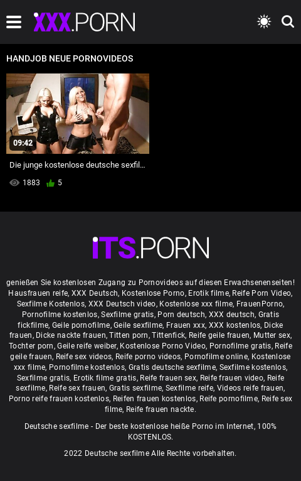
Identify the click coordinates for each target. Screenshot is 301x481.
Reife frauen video (231, 378)
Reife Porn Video (261, 293)
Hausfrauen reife (38, 293)
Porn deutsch (181, 314)
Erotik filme (208, 293)
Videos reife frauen (250, 388)
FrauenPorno (259, 304)
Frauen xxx (185, 325)
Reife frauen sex (168, 378)
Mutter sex (271, 335)
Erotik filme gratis (105, 378)
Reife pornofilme (228, 398)
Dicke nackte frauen (71, 335)
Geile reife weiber (86, 346)
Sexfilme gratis (127, 314)
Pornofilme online (216, 356)
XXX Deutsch (94, 293)
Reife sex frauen (77, 388)
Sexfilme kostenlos (252, 367)
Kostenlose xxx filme (196, 304)
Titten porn (128, 335)
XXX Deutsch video (122, 304)
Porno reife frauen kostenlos (59, 398)
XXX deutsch (232, 314)
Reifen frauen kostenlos (154, 398)
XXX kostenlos (235, 325)
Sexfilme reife (189, 388)
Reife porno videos (148, 356)
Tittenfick (168, 335)
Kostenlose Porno (153, 293)
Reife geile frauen (219, 335)
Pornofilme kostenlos (60, 314)
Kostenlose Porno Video (163, 346)
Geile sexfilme (138, 325)
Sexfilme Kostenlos (51, 304)
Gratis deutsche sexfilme (172, 367)
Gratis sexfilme (135, 388)
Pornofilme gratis (240, 346)
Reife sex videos (84, 356)
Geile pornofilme (81, 325)
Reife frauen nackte (160, 409)
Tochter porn (31, 346)
